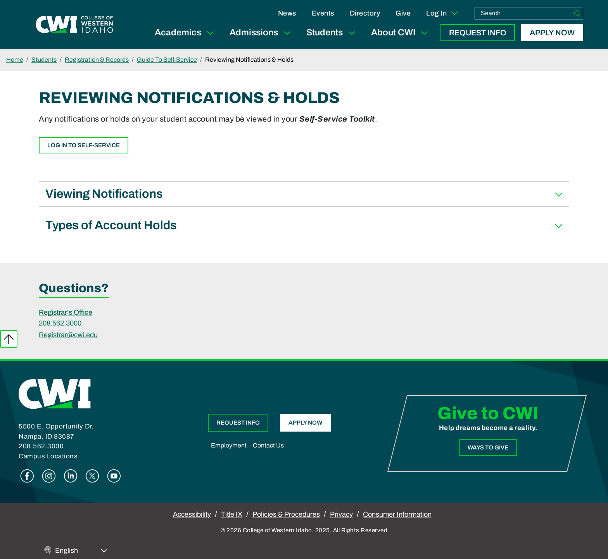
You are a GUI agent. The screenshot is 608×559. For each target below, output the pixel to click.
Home (14, 59)
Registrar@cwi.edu (68, 335)
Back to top (8, 339)
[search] (523, 13)
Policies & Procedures (286, 514)
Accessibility (192, 514)
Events (323, 13)
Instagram (48, 475)
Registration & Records (97, 59)
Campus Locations (48, 456)
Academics (186, 33)
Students (332, 33)
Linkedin (70, 475)
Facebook (27, 475)
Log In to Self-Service (83, 145)
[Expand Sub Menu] (210, 33)
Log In (442, 13)
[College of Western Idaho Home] (74, 24)
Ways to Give (488, 447)
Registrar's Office (65, 312)
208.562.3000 (60, 323)
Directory (365, 13)
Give (403, 13)
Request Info (477, 32)
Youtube (114, 475)
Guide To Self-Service (167, 59)
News (287, 13)
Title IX (231, 514)
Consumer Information (397, 514)
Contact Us (268, 445)
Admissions (262, 33)
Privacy (341, 514)
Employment (229, 445)
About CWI (401, 33)
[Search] (577, 13)
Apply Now (552, 32)
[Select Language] (81, 550)
